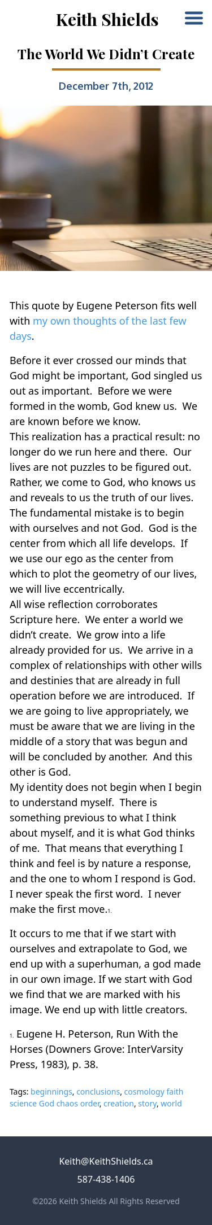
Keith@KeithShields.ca (106, 1161)
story (147, 1103)
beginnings (51, 1091)
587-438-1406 (106, 1179)
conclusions (98, 1091)
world (171, 1103)
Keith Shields (107, 19)
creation (118, 1103)
